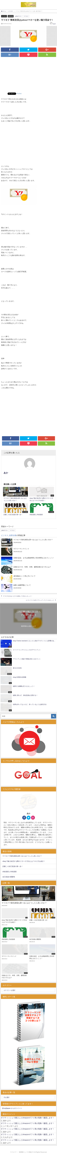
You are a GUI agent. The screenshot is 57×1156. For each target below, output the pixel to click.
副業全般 (10, 16)
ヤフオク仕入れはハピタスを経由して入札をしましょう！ (17, 596)
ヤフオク (26, 16)
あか (54, 23)
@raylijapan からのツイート (12, 1108)
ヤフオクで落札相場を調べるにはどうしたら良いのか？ (22, 856)
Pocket (19, 93)
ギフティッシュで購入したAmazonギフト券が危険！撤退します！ (27, 1118)
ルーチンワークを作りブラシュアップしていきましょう (40, 600)
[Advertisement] (28, 75)
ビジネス (4, 16)
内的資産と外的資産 (9, 871)
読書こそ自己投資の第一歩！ (12, 866)
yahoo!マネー (18, 16)
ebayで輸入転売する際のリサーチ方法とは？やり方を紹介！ (23, 861)
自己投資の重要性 (8, 877)
